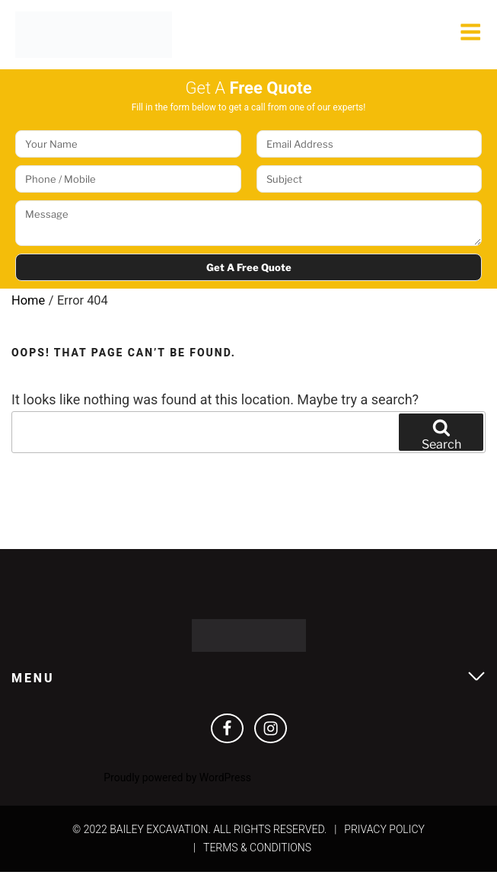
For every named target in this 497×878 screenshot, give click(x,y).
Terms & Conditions (257, 853)
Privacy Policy (384, 835)
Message (248, 228)
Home (28, 304)
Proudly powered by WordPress (177, 783)
